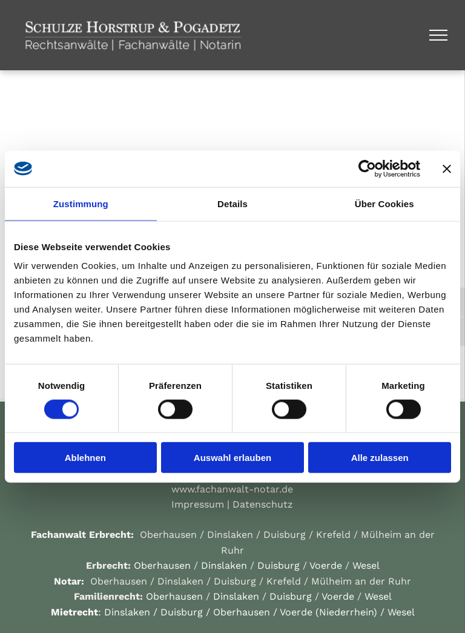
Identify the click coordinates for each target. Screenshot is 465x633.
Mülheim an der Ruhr (361, 581)
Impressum (197, 504)
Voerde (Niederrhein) (328, 612)
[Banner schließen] (447, 168)
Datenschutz (262, 504)
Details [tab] (232, 203)
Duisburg (284, 534)
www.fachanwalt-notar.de (232, 489)
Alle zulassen (380, 457)
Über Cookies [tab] (384, 203)
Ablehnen (85, 457)
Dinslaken (230, 534)
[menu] (438, 35)
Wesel (366, 565)
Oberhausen (168, 534)
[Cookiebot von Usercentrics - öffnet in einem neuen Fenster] (367, 168)
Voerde (325, 565)
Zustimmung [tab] (80, 203)
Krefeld (333, 534)
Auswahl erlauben (232, 457)
